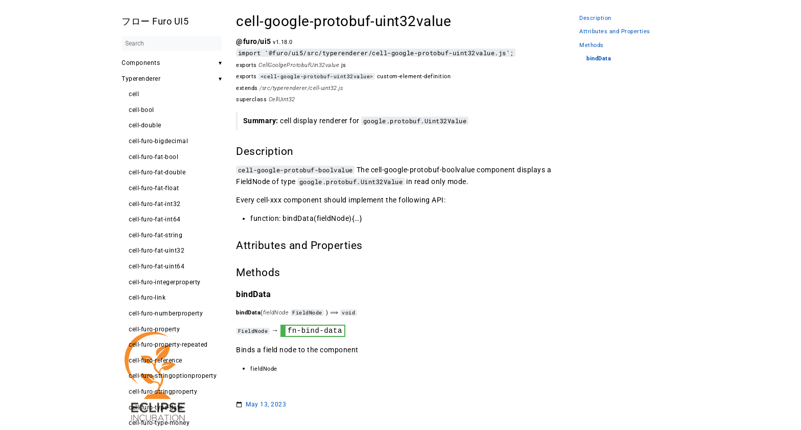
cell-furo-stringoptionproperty (173, 375)
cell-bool (141, 110)
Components (141, 62)
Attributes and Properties (614, 31)
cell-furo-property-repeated (168, 344)
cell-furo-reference (155, 360)
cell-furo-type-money (159, 422)
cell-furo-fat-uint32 (156, 250)
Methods (591, 45)
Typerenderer (141, 78)
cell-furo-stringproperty (163, 391)
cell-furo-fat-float (154, 188)
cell (134, 94)
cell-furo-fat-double (157, 172)
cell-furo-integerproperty (165, 282)
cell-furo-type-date (156, 407)
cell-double (145, 125)
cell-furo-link (147, 297)
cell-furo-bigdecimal (158, 141)
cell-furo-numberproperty (166, 313)
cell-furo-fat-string (155, 235)
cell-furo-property (154, 329)
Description (595, 18)
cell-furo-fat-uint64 (156, 266)
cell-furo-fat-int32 (155, 204)
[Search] (172, 43)
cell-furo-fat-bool (153, 157)
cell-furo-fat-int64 (155, 219)
